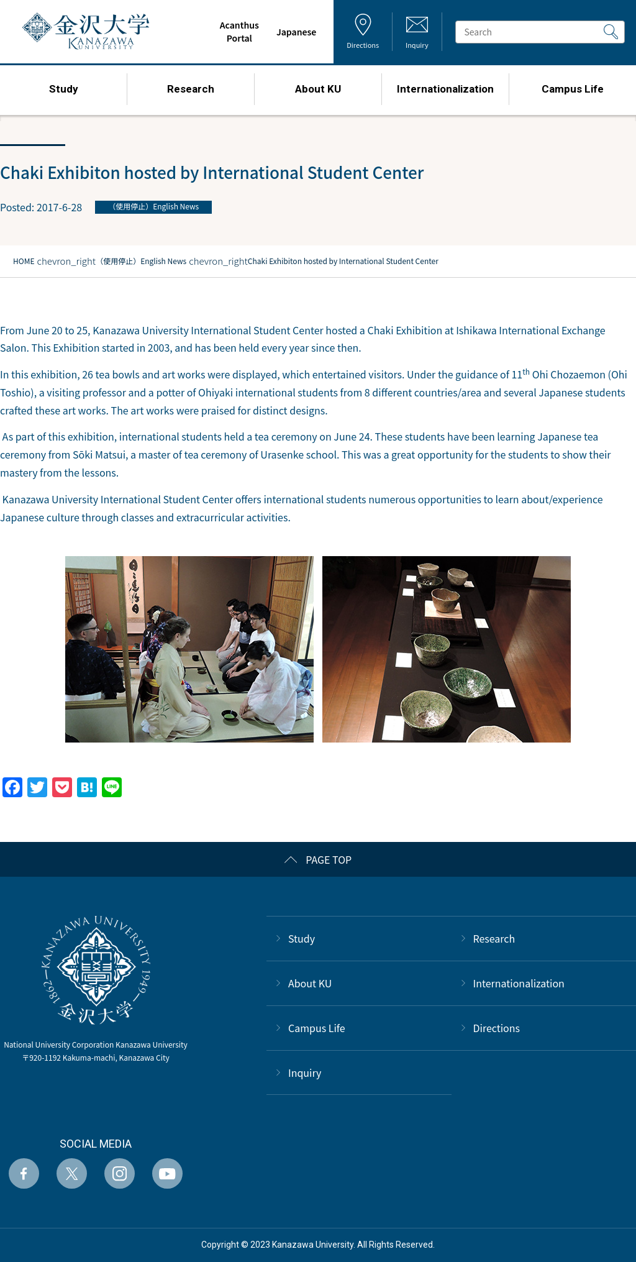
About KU (310, 983)
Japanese (296, 31)
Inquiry (304, 1072)
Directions (496, 1027)
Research (494, 938)
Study (301, 938)
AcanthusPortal (238, 31)
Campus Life (316, 1027)
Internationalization (519, 983)
